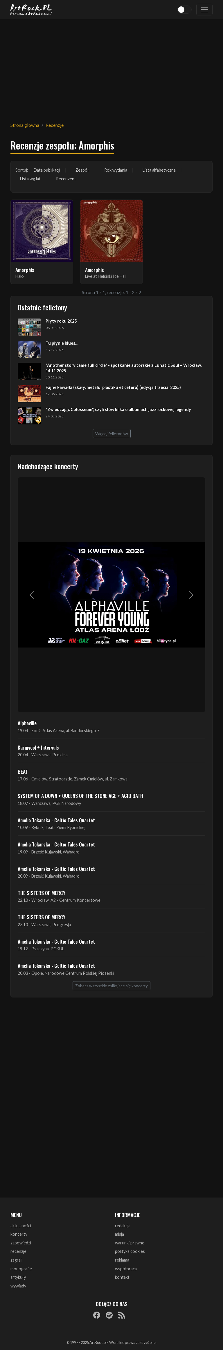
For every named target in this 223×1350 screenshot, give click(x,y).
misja (119, 1234)
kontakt (122, 1277)
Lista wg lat (30, 178)
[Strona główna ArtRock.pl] (31, 9)
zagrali (16, 1259)
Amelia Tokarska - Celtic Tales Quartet (56, 820)
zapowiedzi (20, 1242)
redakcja (122, 1225)
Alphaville (27, 723)
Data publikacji (47, 170)
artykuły (18, 1277)
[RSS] (121, 1315)
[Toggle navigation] (204, 9)
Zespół (82, 170)
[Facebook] (96, 1315)
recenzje (18, 1251)
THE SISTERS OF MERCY (41, 893)
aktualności (20, 1225)
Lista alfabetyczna (159, 170)
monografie (21, 1268)
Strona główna (24, 125)
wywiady (18, 1285)
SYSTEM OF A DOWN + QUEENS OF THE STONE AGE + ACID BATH (80, 795)
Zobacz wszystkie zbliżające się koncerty (111, 985)
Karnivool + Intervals (38, 747)
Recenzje (55, 125)
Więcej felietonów (111, 433)
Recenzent (66, 178)
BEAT (23, 771)
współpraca (126, 1268)
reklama (122, 1259)
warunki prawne (129, 1242)
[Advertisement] (111, 67)
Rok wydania (115, 170)
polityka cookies (130, 1251)
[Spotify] (109, 1315)
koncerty (18, 1234)
